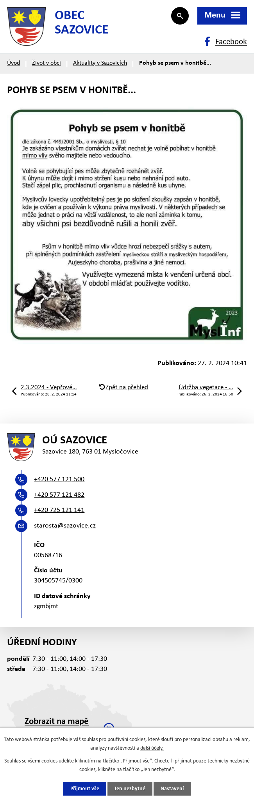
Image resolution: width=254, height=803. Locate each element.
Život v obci (46, 63)
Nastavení (172, 789)
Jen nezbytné (129, 789)
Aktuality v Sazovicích (100, 63)
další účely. (152, 748)
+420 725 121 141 (59, 510)
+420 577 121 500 (59, 479)
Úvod (13, 63)
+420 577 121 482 (59, 495)
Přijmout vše (84, 789)
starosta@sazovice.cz (65, 525)
